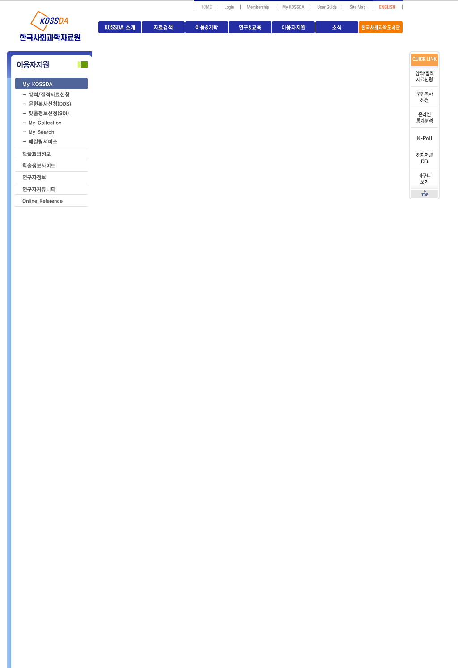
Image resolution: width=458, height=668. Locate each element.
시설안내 (56, 617)
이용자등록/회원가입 (56, 572)
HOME (268, 404)
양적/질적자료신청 (56, 526)
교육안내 (56, 595)
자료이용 (56, 498)
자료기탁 (56, 466)
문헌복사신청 (56, 549)
